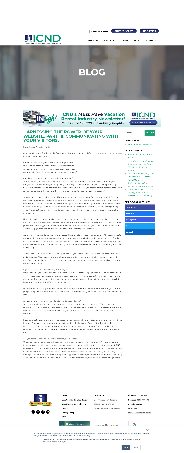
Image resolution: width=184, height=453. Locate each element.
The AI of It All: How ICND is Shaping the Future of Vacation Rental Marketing (140, 192)
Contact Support (124, 31)
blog (64, 417)
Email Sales (133, 408)
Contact (151, 40)
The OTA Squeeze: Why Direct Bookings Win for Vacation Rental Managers (141, 176)
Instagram (131, 219)
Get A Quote (149, 31)
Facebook (131, 213)
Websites (93, 40)
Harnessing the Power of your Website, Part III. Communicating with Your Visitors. (70, 136)
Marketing (110, 40)
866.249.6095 (99, 31)
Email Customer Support (139, 413)
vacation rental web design (75, 400)
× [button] (147, 430)
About (137, 40)
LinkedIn (130, 232)
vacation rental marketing (74, 404)
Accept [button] (126, 447)
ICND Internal (43, 39)
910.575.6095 (143, 400)
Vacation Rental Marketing (140, 144)
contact (65, 408)
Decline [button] (136, 447)
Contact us (131, 207)
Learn (125, 40)
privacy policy (68, 413)
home (64, 396)
